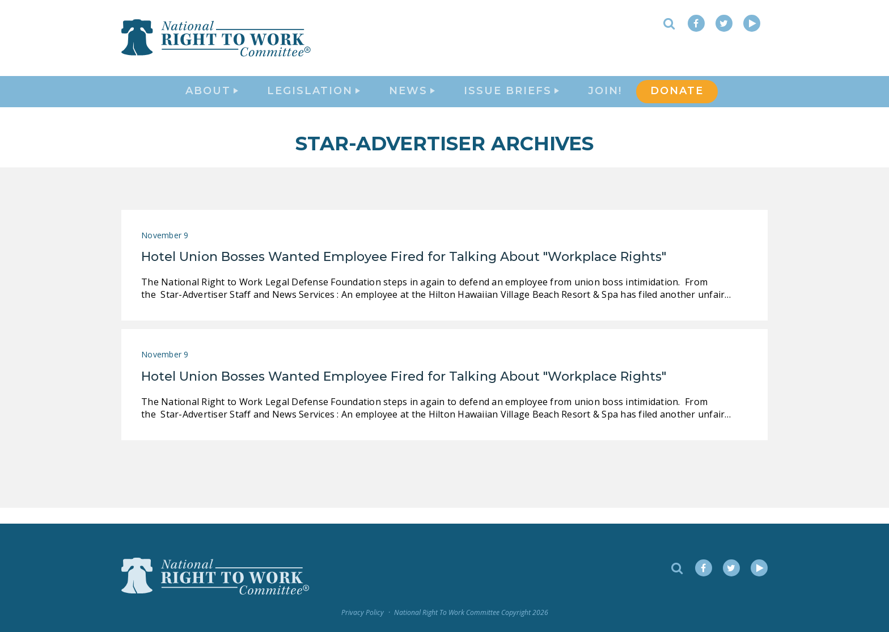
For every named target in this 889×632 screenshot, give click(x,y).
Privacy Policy (362, 612)
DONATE (677, 100)
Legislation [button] (313, 100)
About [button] (211, 100)
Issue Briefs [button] (511, 100)
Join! (605, 100)
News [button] (412, 100)
